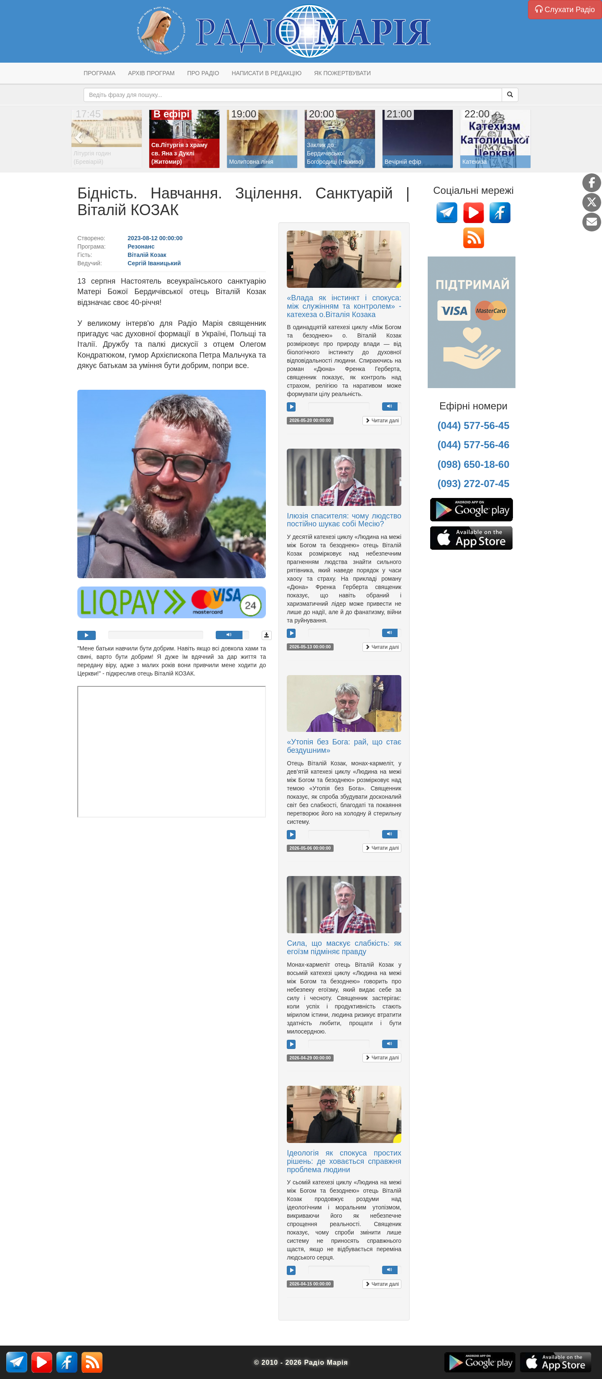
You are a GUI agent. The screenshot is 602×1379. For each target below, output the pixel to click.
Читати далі (382, 421)
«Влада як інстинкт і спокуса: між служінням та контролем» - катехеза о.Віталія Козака (344, 306)
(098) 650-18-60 (473, 464)
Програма (99, 73)
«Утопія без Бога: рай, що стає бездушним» (344, 746)
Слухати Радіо (565, 9)
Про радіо (203, 73)
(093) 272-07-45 (473, 483)
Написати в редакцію (266, 73)
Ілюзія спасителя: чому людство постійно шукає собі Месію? (344, 520)
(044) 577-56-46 (473, 444)
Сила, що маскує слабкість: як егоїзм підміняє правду (344, 947)
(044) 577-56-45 (473, 425)
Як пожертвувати (342, 73)
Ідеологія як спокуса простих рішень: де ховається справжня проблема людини (344, 1161)
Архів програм (151, 73)
